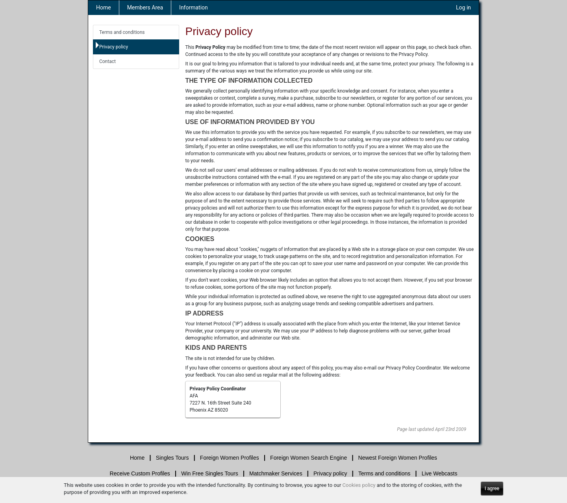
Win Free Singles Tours (209, 473)
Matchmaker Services (275, 473)
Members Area (145, 7)
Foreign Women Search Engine (308, 458)
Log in (463, 7)
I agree (492, 488)
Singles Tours (172, 458)
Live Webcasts (440, 473)
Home (103, 7)
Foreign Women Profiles (229, 458)
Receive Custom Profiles (140, 473)
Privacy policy (113, 47)
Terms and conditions (122, 32)
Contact (107, 61)
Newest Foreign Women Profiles (397, 458)
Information (193, 7)
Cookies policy (359, 485)
